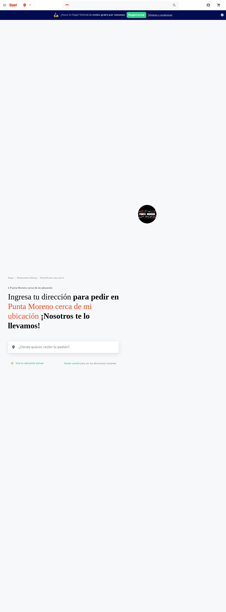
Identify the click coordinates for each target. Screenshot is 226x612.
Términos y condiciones (160, 15)
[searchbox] (120, 5)
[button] (27, 5)
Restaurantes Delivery (27, 278)
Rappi (11, 278)
